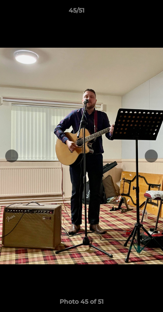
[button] (131, 12)
